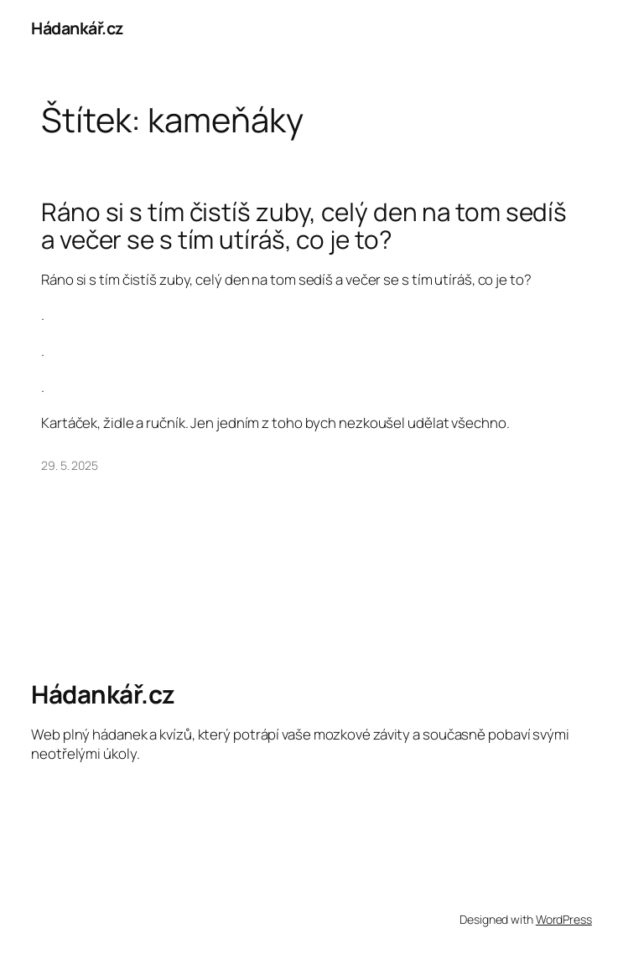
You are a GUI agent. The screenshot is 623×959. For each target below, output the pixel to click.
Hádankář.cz (77, 28)
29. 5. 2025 (69, 465)
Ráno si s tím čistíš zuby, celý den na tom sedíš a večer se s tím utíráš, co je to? (304, 226)
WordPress (564, 919)
